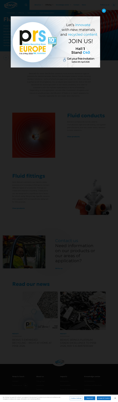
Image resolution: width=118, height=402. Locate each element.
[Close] (115, 398)
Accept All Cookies (104, 398)
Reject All (90, 398)
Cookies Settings (76, 398)
